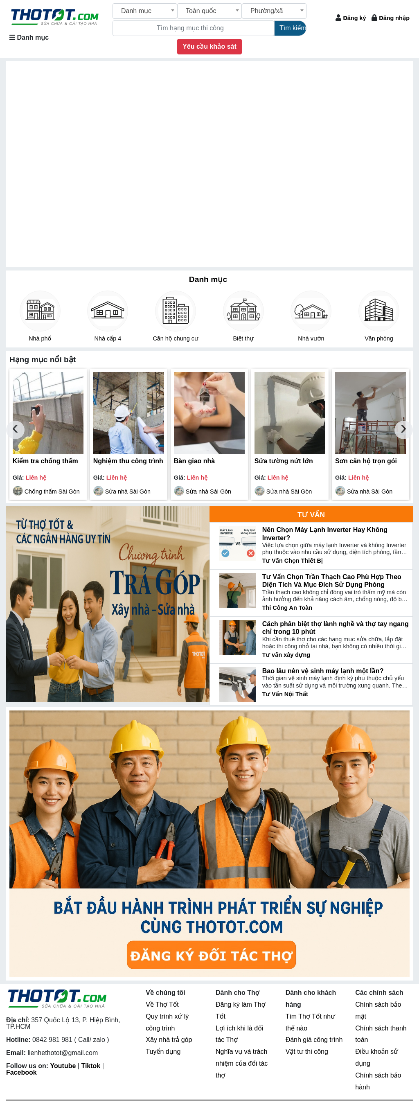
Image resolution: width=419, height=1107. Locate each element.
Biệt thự (243, 338)
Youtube (63, 1065)
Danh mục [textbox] (136, 10)
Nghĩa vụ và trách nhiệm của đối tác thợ (242, 1063)
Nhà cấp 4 (108, 338)
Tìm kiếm (292, 28)
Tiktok (90, 1065)
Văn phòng (379, 338)
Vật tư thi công (307, 1051)
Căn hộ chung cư (175, 338)
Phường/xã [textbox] (266, 10)
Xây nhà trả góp (169, 1039)
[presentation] (15, 430)
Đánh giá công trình (314, 1039)
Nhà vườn (311, 338)
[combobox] (145, 11)
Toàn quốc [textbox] (201, 10)
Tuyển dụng (163, 1051)
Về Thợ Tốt (162, 1004)
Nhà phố (40, 338)
